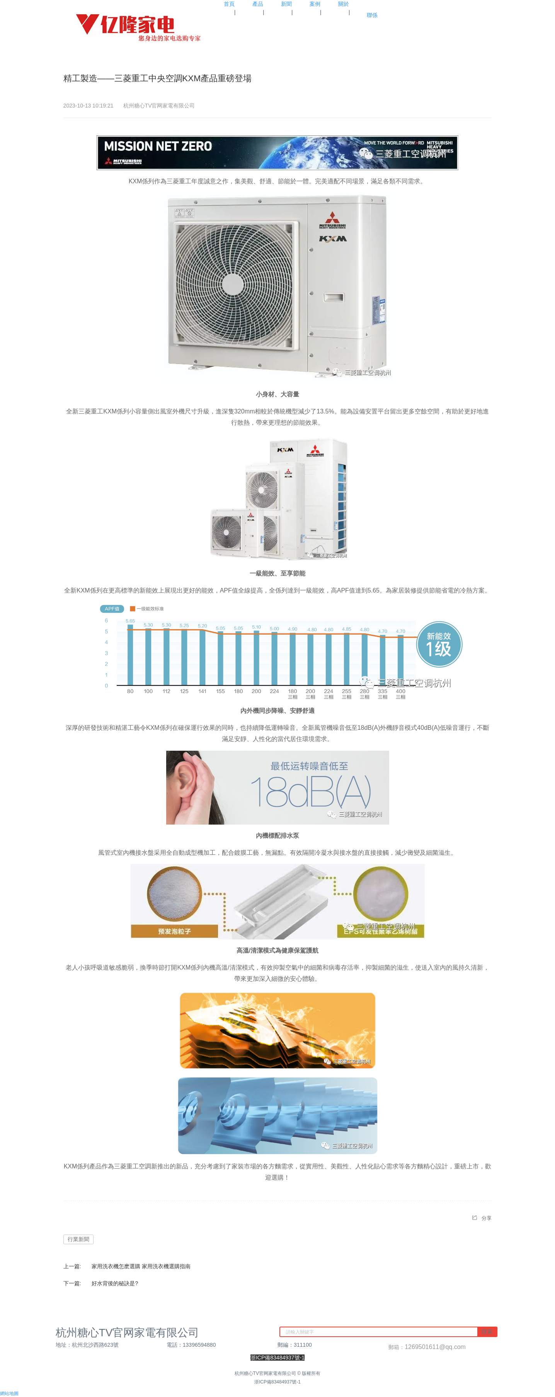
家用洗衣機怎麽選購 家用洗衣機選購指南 (141, 1266)
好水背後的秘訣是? (115, 1283)
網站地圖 (9, 1393)
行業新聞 (78, 1239)
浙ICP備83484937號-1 (277, 1382)
